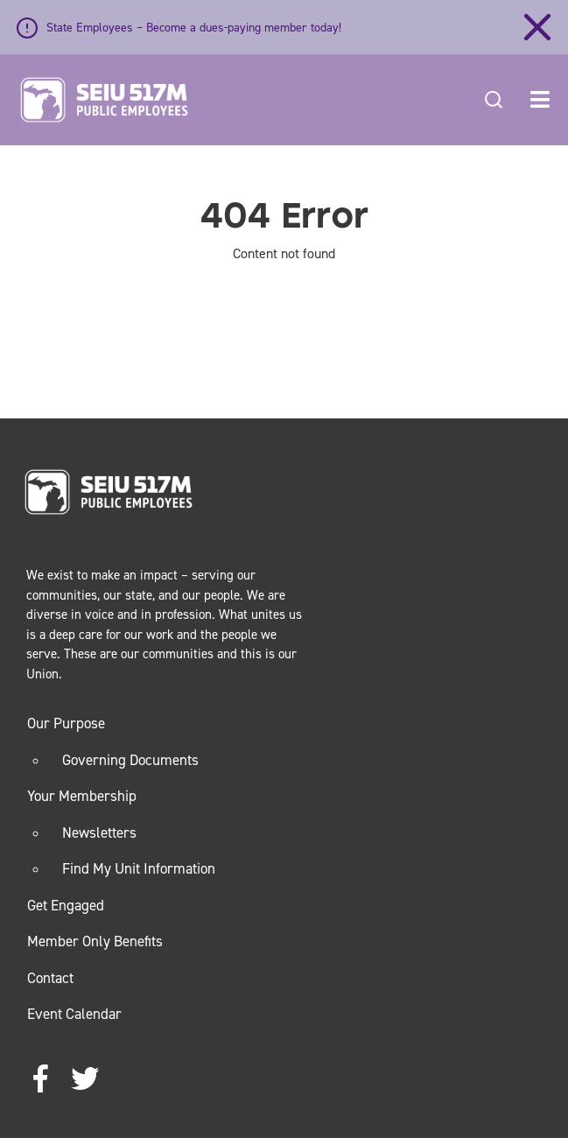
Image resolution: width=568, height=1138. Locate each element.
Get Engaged (65, 905)
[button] (540, 100)
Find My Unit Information (138, 868)
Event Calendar (74, 1013)
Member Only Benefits (95, 941)
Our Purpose (66, 723)
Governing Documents (130, 759)
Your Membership (82, 795)
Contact (50, 977)
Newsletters (99, 832)
